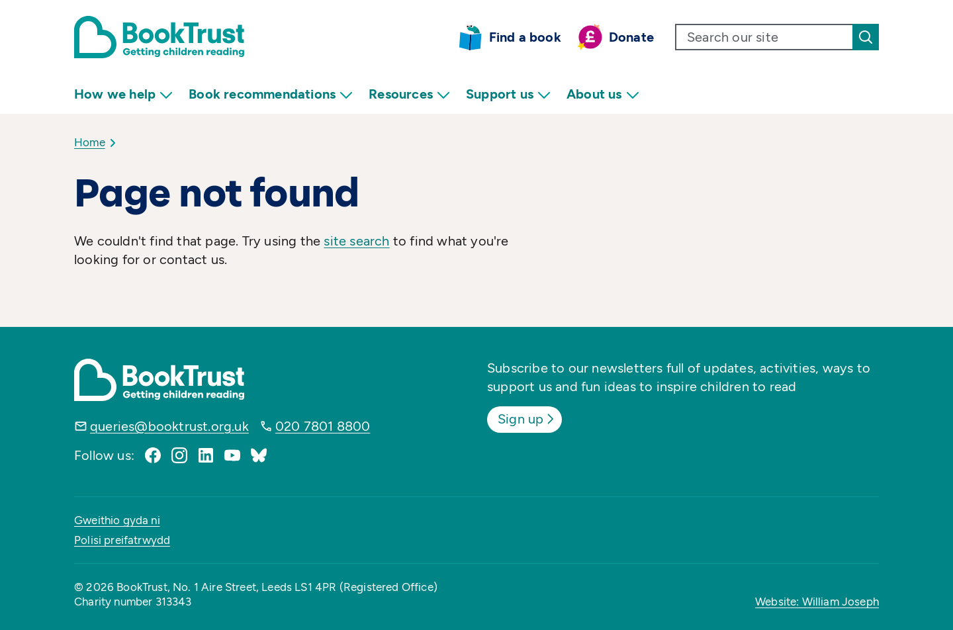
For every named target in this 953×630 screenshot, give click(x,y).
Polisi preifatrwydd (122, 540)
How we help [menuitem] (123, 94)
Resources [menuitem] (409, 94)
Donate (631, 37)
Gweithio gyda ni (117, 520)
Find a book (525, 37)
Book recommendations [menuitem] (271, 94)
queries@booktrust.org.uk (169, 426)
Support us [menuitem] (508, 94)
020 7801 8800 (323, 426)
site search (356, 241)
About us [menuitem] (603, 94)
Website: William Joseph (817, 601)
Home (89, 142)
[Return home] (159, 37)
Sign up (527, 419)
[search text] (764, 37)
